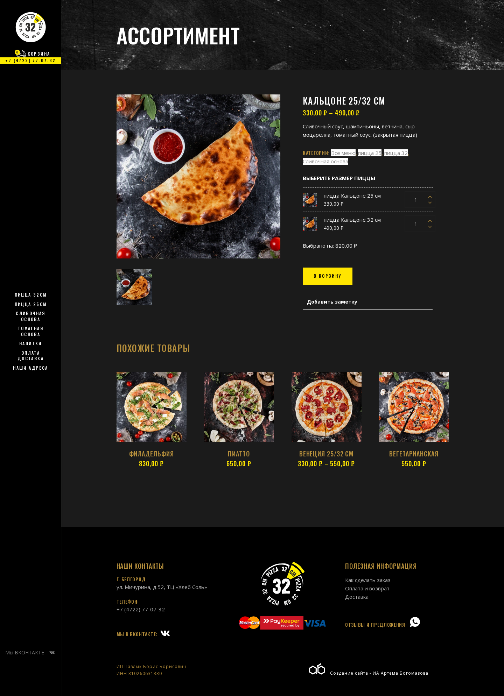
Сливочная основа (325, 161)
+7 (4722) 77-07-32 (141, 609)
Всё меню (343, 152)
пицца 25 (370, 152)
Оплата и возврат (367, 588)
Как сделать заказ (368, 579)
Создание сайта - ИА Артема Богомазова (368, 673)
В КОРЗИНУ (328, 276)
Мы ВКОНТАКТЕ (30, 652)
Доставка (357, 596)
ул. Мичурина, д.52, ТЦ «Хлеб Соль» (162, 586)
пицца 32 (396, 152)
